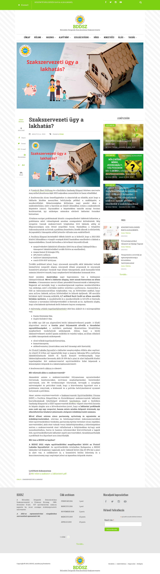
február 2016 (67, 501)
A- (19, 165)
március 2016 (67, 506)
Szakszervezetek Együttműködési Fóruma (80, 395)
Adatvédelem (121, 564)
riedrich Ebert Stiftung (42, 190)
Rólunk (37, 37)
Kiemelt (25, 5)
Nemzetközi (109, 37)
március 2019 (67, 517)
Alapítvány (64, 37)
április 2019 (66, 522)
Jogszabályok (110, 125)
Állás (120, 37)
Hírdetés (111, 564)
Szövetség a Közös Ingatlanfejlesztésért (49, 309)
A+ (23, 165)
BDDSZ (80, 26)
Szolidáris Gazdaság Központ (70, 190)
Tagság (131, 37)
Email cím (109, 520)
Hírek (96, 37)
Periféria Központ (39, 236)
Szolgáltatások (81, 37)
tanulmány (74, 401)
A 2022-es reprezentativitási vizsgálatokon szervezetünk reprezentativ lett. (37, 515)
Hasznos (50, 37)
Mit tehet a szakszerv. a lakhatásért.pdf (48, 473)
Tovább (123, 274)
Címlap (27, 37)
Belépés (140, 564)
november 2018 (67, 512)
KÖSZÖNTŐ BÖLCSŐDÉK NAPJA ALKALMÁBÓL (54, 2)
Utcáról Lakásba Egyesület (44, 350)
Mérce (49, 368)
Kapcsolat (131, 564)
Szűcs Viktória (112, 147)
